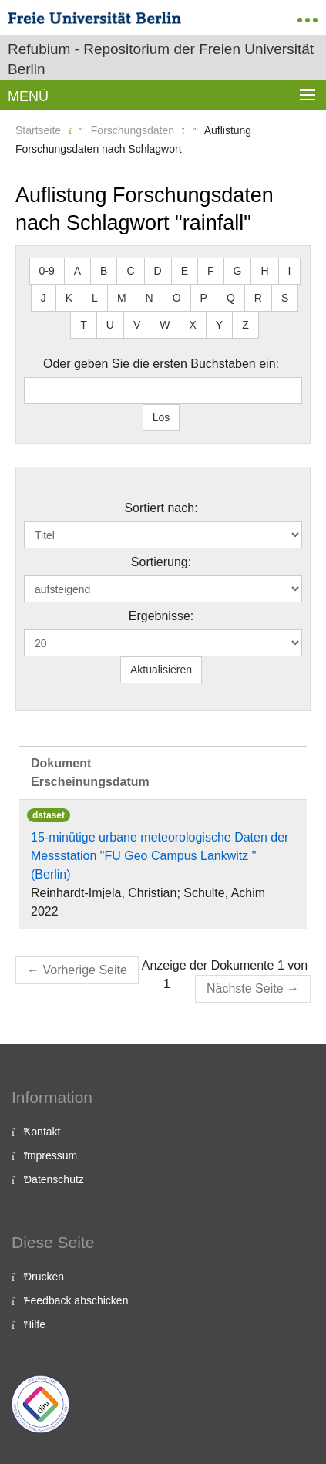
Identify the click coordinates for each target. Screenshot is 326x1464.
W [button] (165, 325)
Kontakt (42, 1131)
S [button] (284, 298)
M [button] (121, 298)
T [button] (83, 325)
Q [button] (231, 298)
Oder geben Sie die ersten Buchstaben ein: (161, 363)
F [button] (210, 271)
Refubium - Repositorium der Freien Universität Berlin (161, 59)
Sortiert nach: (160, 507)
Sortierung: (161, 561)
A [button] (77, 271)
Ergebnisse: (161, 615)
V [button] (136, 325)
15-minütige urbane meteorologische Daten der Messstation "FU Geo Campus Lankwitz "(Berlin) (159, 856)
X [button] (193, 325)
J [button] (43, 298)
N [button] (149, 298)
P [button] (203, 298)
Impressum (50, 1155)
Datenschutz (54, 1179)
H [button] (264, 271)
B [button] (103, 271)
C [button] (130, 271)
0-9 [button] (47, 271)
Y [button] (219, 325)
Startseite (38, 130)
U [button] (110, 325)
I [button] (289, 271)
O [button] (177, 298)
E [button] (184, 271)
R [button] (258, 298)
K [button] (69, 298)
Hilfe (34, 1324)
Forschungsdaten (132, 130)
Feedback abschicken (76, 1300)
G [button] (238, 271)
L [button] (95, 298)
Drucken (44, 1276)
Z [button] (245, 325)
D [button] (158, 271)
